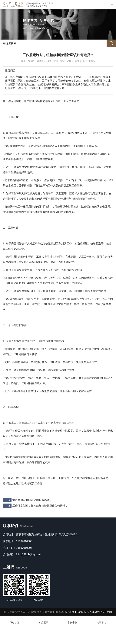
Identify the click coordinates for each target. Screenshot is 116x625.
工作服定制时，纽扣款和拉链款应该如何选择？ (40, 505)
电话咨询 (101, 620)
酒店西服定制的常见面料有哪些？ (32, 499)
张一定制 (106, 611)
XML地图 (95, 611)
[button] (55, 36)
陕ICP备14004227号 (77, 611)
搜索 (111, 43)
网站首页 (14, 620)
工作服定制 (12, 101)
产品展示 (43, 620)
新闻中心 (72, 620)
